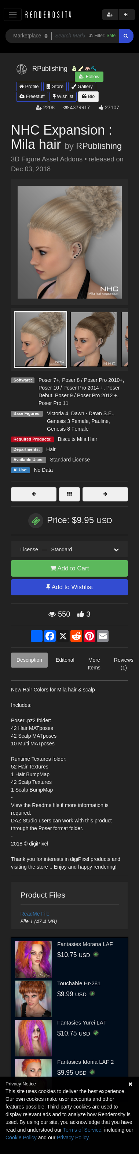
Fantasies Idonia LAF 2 (85, 1062)
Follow (89, 76)
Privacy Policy (72, 1137)
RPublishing (99, 146)
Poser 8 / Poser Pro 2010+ (92, 380)
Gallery (82, 86)
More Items (94, 664)
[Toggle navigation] (13, 14)
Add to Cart (69, 568)
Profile (29, 86)
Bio (88, 96)
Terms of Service (82, 1130)
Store (55, 86)
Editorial (65, 660)
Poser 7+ (49, 380)
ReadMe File (35, 914)
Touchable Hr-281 (78, 983)
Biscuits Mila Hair (77, 439)
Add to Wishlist (69, 587)
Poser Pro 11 (54, 403)
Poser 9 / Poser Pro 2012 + (86, 395)
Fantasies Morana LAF (85, 944)
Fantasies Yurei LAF (82, 1022)
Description (29, 660)
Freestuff (32, 96)
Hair (51, 449)
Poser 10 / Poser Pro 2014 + (71, 388)
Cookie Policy (21, 1137)
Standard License (70, 460)
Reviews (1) (123, 664)
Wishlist (63, 96)
